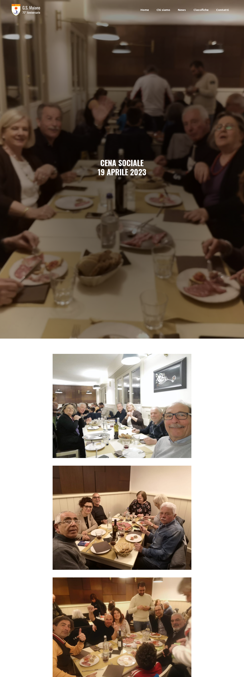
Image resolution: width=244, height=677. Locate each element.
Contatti (222, 10)
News (182, 10)
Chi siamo (163, 10)
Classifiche (201, 10)
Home (144, 10)
